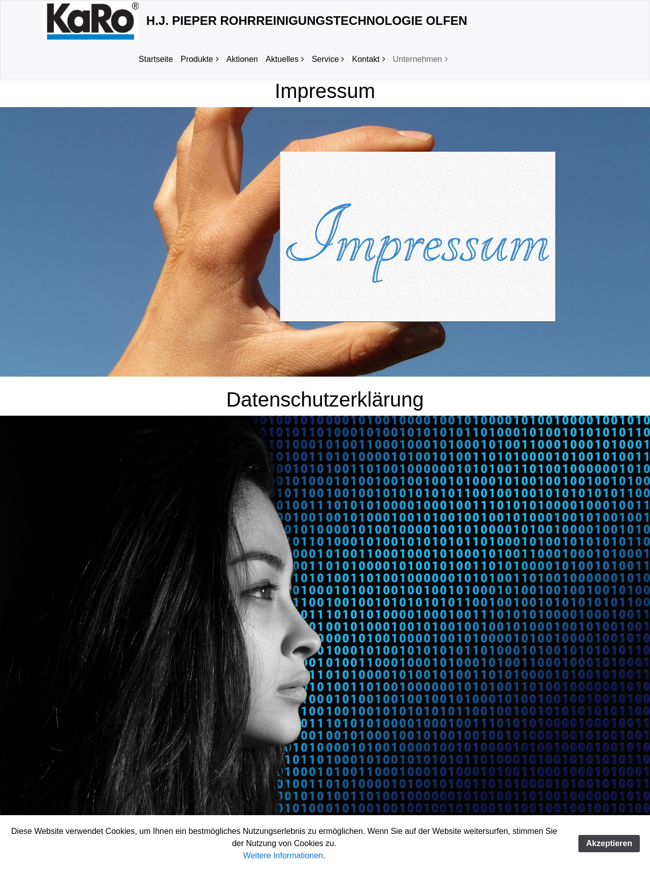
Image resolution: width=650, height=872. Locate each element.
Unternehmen (417, 59)
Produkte (197, 59)
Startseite (156, 59)
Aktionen (242, 59)
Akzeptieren (609, 843)
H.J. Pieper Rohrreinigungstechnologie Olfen (306, 20)
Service (325, 59)
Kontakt (365, 59)
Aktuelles (282, 59)
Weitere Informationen (283, 855)
